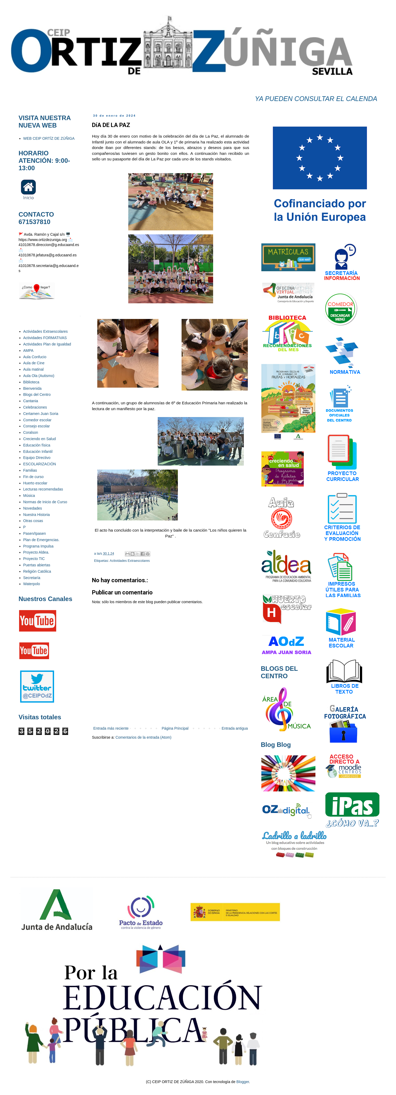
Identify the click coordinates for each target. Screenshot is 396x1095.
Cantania (30, 401)
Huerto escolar (35, 483)
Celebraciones (35, 407)
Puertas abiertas (36, 565)
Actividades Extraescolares (130, 561)
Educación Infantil (38, 451)
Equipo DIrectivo (37, 457)
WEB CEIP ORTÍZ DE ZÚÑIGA (49, 138)
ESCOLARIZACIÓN (39, 464)
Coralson (30, 432)
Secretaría (32, 578)
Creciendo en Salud (39, 439)
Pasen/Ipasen (34, 533)
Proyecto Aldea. (36, 552)
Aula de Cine (34, 363)
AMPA (28, 350)
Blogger (242, 1082)
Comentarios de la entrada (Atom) (143, 737)
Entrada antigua (235, 728)
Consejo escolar (36, 426)
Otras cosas (33, 521)
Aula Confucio (34, 357)
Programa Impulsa (38, 546)
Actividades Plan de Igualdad (47, 344)
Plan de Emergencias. (41, 540)
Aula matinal (33, 369)
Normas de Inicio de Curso (45, 502)
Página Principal (175, 728)
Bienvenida (32, 388)
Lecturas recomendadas (43, 489)
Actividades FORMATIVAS (45, 338)
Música (29, 495)
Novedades (32, 508)
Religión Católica (37, 571)
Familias (30, 470)
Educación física (36, 445)
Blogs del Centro (37, 394)
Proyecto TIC (34, 559)
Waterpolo (31, 584)
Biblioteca (31, 382)
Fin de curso (33, 477)
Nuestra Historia (36, 515)
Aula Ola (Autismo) (38, 376)
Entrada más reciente (111, 728)
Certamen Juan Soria (40, 413)
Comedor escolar (37, 420)
